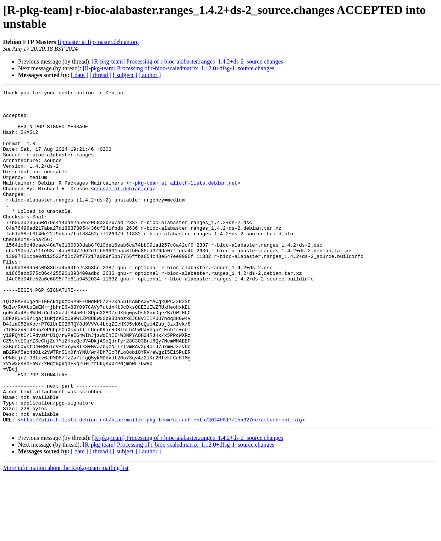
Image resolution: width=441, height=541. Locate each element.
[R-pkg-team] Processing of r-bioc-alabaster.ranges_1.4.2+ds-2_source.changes (187, 61)
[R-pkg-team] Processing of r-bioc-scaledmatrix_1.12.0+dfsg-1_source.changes (178, 68)
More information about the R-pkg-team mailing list (65, 534)
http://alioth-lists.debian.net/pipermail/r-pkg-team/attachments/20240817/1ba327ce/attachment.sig (161, 486)
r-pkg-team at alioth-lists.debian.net (183, 202)
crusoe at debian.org (123, 208)
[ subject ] (125, 75)
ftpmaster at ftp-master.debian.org (98, 42)
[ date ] (79, 75)
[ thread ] (100, 75)
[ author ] (150, 75)
